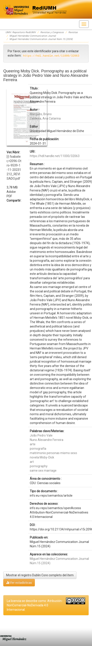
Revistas (73, 32)
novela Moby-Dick (42, 457)
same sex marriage (43, 470)
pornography (39, 466)
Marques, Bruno (41, 114)
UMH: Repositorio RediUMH (20, 32)
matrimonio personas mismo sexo (53, 453)
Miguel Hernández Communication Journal (32, 35)
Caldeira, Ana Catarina (45, 118)
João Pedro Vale (41, 435)
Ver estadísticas (19, 582)
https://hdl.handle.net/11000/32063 (55, 156)
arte (32, 444)
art (32, 461)
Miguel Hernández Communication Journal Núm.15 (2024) (41, 39)
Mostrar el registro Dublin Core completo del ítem (40, 575)
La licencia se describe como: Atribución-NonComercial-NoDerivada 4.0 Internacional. (35, 605)
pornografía (38, 448)
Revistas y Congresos (52, 32)
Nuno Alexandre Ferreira (46, 440)
